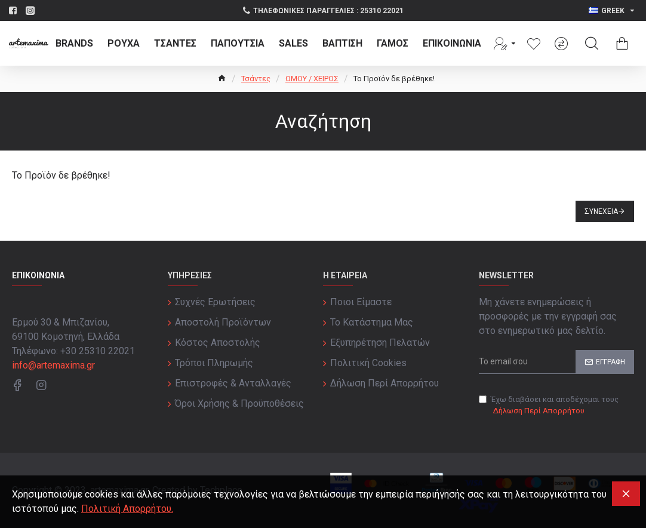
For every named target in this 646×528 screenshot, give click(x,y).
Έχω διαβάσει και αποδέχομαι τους (549, 406)
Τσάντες (255, 78)
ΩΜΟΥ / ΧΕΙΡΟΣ (312, 78)
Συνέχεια (601, 211)
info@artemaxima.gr (53, 365)
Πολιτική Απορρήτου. (127, 508)
